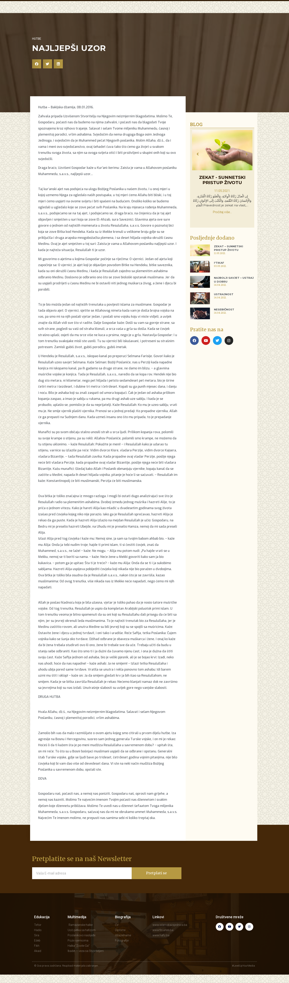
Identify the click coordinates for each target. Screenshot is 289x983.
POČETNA (86, 14)
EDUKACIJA (109, 15)
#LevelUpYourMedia (243, 974)
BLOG (172, 14)
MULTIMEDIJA (151, 14)
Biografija (123, 925)
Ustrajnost (223, 302)
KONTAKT (232, 14)
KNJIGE (187, 14)
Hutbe (36, 47)
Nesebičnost (224, 317)
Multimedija (77, 925)
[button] (36, 72)
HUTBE (130, 14)
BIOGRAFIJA (209, 15)
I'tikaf (219, 271)
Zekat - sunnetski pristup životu (222, 188)
